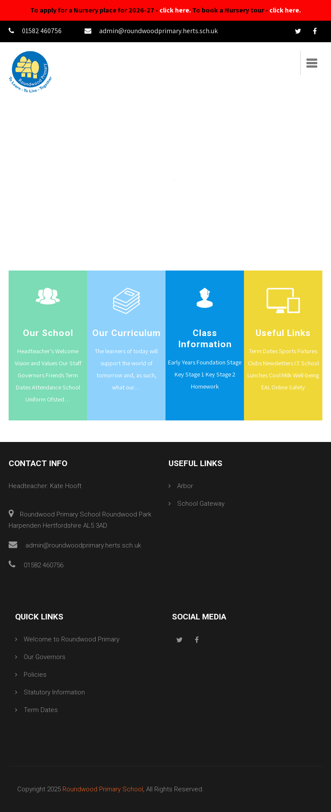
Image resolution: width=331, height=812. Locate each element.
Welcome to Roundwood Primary (71, 639)
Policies (35, 674)
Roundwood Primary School (102, 789)
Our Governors (45, 657)
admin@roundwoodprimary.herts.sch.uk (151, 30)
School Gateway (201, 503)
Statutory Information (54, 692)
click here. (175, 10)
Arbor (185, 486)
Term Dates (41, 710)
